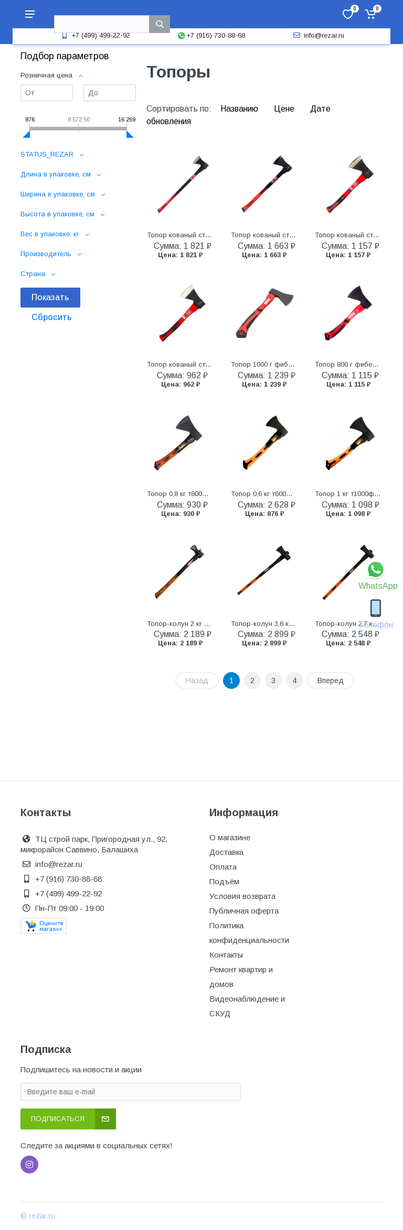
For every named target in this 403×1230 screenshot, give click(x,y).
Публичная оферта (244, 910)
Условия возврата (242, 896)
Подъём (224, 881)
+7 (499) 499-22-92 (94, 35)
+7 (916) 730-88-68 (211, 35)
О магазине (229, 837)
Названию (240, 108)
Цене (285, 108)
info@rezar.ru (317, 35)
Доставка (226, 852)
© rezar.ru (37, 1216)
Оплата (223, 866)
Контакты (226, 954)
